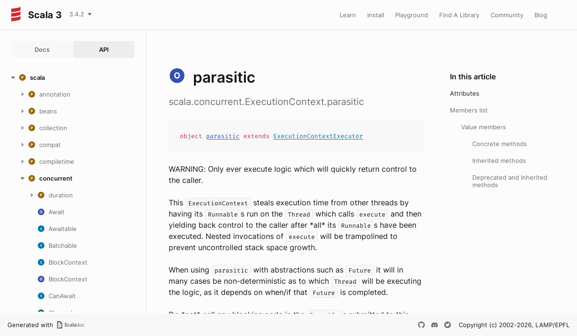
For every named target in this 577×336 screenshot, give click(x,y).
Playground (411, 15)
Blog (540, 15)
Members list (469, 110)
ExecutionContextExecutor (318, 136)
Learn (348, 15)
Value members (483, 127)
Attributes (464, 93)
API (104, 49)
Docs (42, 49)
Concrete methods (499, 143)
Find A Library (459, 15)
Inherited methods (499, 160)
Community (507, 15)
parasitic (223, 136)
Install (375, 15)
